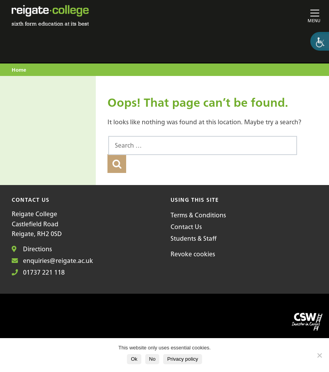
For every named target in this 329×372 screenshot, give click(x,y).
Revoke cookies (193, 254)
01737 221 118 (38, 272)
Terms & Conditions (198, 215)
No (152, 359)
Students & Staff (193, 238)
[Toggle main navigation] (270, 15)
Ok (134, 359)
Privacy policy (182, 359)
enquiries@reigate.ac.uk (52, 260)
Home (19, 70)
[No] (319, 355)
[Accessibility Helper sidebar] (319, 41)
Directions (32, 248)
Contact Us (186, 226)
